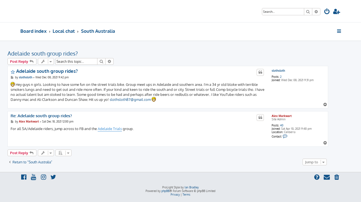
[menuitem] (327, 12)
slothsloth (278, 70)
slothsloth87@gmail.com (130, 99)
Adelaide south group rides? (43, 53)
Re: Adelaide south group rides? (41, 115)
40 (281, 125)
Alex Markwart (282, 116)
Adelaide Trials (110, 128)
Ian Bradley (192, 187)
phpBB (165, 191)
